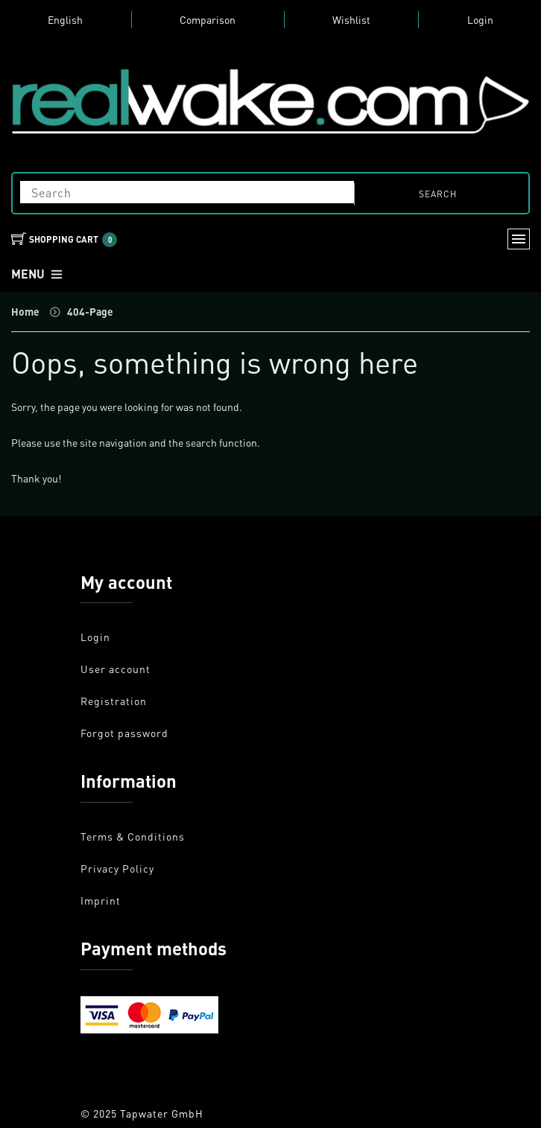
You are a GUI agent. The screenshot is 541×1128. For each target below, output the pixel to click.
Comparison (207, 19)
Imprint (100, 900)
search (438, 194)
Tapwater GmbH (161, 1113)
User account (115, 668)
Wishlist (351, 19)
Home (25, 311)
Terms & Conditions (132, 836)
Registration (113, 700)
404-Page (90, 311)
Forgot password (124, 732)
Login (480, 19)
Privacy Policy (117, 868)
